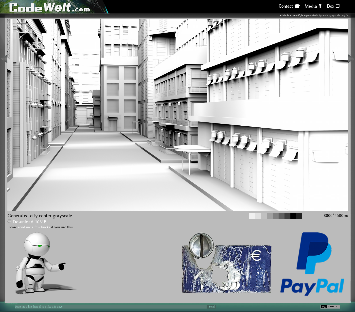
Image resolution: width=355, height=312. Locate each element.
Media (286, 15)
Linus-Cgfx (297, 15)
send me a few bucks (34, 227)
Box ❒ (333, 6)
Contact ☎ (289, 6)
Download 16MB (27, 222)
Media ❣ (313, 6)
